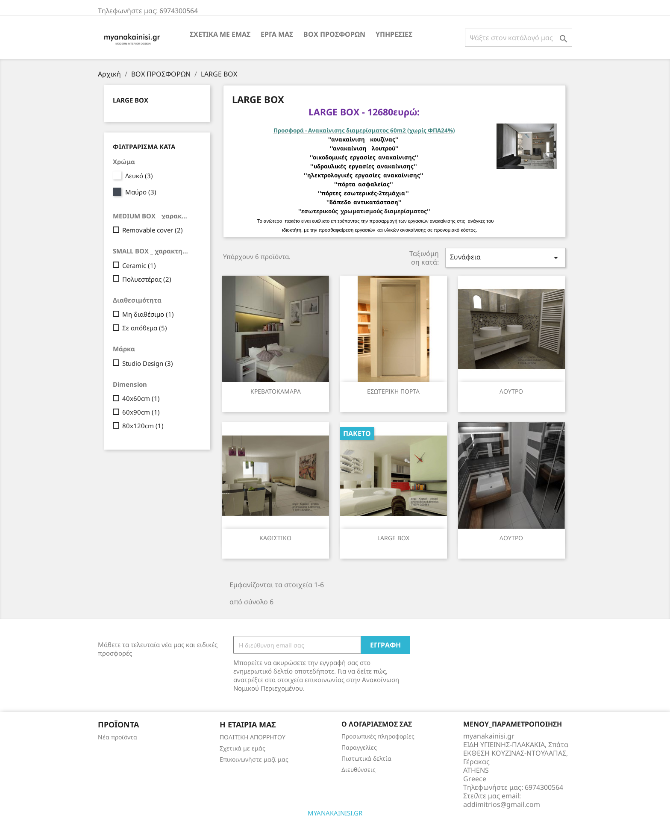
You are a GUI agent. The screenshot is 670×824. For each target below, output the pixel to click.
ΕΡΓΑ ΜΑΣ (277, 34)
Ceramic (139, 265)
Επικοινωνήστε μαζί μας (254, 759)
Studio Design (147, 363)
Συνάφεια (505, 257)
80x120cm (143, 425)
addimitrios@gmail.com (501, 804)
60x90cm (141, 412)
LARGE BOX (130, 100)
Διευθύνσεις (358, 769)
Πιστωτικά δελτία (366, 758)
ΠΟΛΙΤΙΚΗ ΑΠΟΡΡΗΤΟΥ (252, 737)
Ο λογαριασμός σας (376, 724)
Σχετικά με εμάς (220, 34)
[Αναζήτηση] (518, 38)
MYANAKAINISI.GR (335, 813)
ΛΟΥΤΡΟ (511, 391)
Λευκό (139, 175)
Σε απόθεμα (144, 328)
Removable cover (152, 230)
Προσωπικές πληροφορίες (377, 736)
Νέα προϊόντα (117, 737)
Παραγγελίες (359, 747)
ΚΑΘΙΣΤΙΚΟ (275, 538)
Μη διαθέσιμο (148, 314)
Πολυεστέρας (146, 279)
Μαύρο (140, 192)
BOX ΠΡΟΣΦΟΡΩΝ (334, 34)
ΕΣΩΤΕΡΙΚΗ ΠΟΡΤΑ (393, 391)
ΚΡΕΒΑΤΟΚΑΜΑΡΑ (275, 391)
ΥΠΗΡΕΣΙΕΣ (394, 34)
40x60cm (141, 398)
